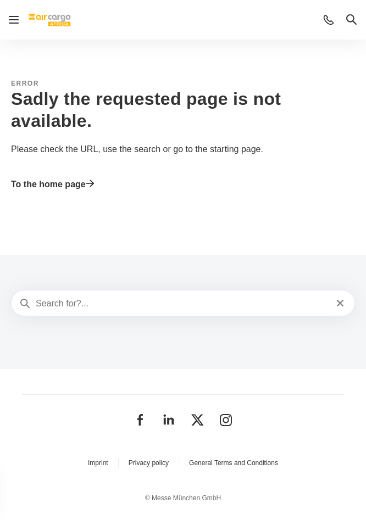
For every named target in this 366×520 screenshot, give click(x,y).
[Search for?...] (182, 303)
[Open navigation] (13, 20)
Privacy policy (149, 463)
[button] (329, 20)
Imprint (98, 463)
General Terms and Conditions (233, 463)
